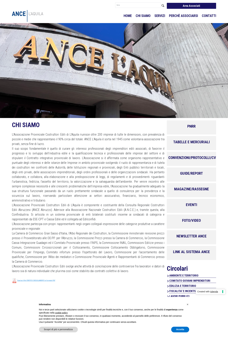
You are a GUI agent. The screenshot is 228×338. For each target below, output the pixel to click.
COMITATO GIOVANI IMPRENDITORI (189, 280)
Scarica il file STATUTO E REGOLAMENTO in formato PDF (36, 280)
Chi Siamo (143, 16)
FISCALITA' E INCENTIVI (183, 291)
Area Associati (191, 5)
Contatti (209, 16)
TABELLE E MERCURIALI (191, 142)
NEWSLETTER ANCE (192, 236)
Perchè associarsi (183, 16)
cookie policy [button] (61, 312)
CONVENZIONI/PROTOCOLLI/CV (192, 158)
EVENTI (191, 205)
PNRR (191, 126)
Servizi (159, 16)
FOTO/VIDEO (191, 220)
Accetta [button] (180, 329)
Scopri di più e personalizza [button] (58, 329)
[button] (187, 304)
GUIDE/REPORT (191, 173)
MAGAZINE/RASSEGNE (191, 189)
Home (128, 16)
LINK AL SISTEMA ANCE (191, 252)
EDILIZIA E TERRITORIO (182, 285)
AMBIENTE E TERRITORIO (183, 275)
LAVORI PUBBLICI (179, 296)
